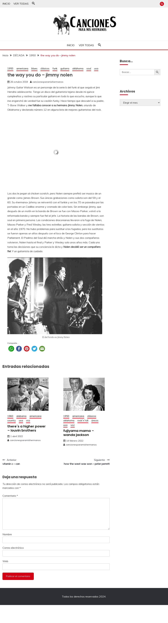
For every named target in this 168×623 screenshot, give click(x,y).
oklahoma (77, 68)
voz (28, 420)
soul (88, 68)
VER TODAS (21, 3)
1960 (10, 416)
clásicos (45, 68)
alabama (21, 416)
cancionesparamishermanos (47, 81)
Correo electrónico (13, 547)
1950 (10, 68)
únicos (94, 420)
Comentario (10, 495)
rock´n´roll (82, 420)
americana (22, 68)
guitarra (64, 68)
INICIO (6, 3)
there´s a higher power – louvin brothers (26, 428)
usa (96, 68)
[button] (33, 4)
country (11, 420)
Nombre (7, 534)
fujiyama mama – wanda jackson (78, 432)
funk (54, 68)
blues (34, 68)
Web (5, 561)
